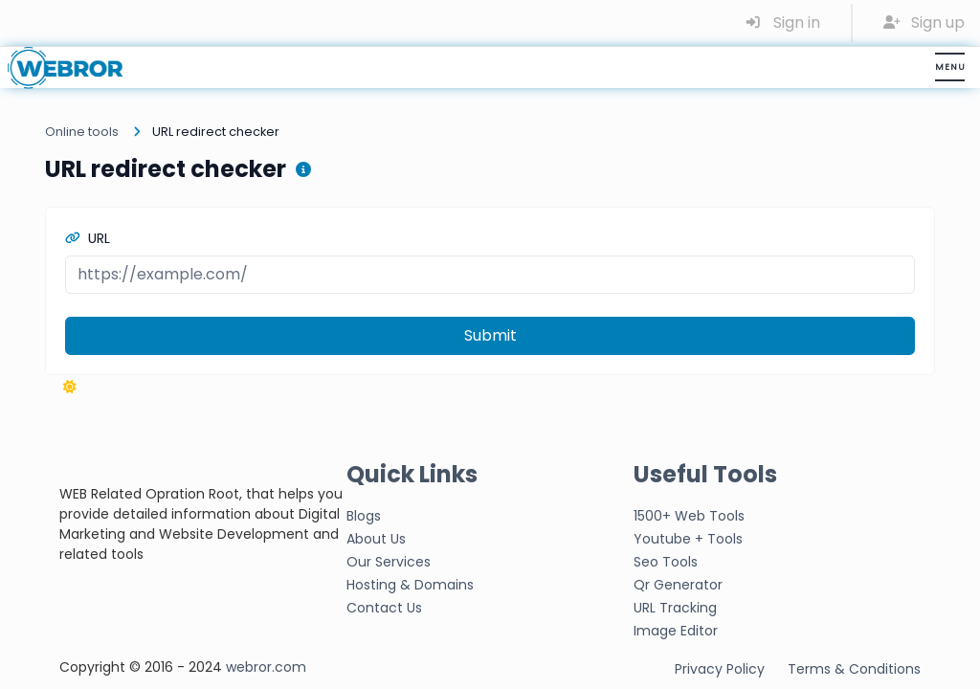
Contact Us (384, 607)
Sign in (782, 22)
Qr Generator (678, 584)
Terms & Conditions (854, 668)
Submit (490, 335)
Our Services (388, 561)
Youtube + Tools (688, 538)
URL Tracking (675, 607)
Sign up (924, 22)
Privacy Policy (720, 668)
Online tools (82, 131)
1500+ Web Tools (689, 515)
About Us (376, 538)
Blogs (363, 515)
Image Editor (676, 630)
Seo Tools (666, 561)
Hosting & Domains (410, 584)
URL (87, 238)
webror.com (266, 667)
